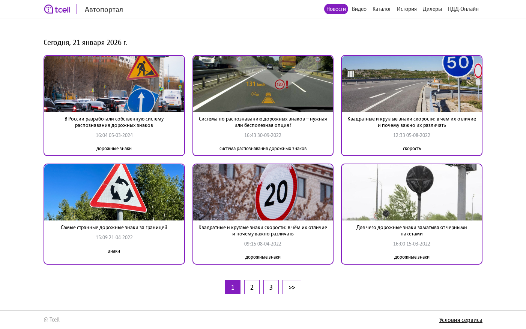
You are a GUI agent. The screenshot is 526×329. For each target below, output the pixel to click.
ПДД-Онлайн (463, 8)
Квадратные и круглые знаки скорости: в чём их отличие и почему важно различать (262, 230)
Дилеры (432, 8)
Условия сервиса (460, 319)
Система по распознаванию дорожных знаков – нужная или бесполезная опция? (263, 122)
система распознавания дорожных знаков (263, 148)
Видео (359, 8)
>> (292, 287)
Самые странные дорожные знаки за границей (114, 227)
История (407, 8)
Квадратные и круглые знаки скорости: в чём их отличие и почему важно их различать (411, 122)
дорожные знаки (114, 148)
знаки (114, 251)
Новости (336, 8)
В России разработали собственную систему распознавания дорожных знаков (114, 122)
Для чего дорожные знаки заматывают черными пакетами (411, 230)
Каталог (382, 8)
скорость (412, 148)
